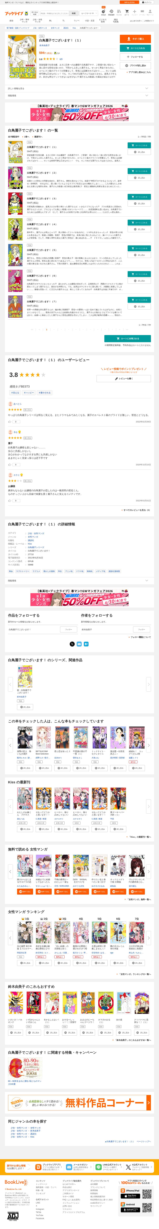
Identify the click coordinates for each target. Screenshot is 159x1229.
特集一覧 (39, 1190)
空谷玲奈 (95, 953)
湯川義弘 (132, 886)
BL (50, 20)
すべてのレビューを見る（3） (137, 510)
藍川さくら (77, 953)
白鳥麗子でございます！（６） (42, 276)
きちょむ (58, 953)
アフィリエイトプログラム (74, 1212)
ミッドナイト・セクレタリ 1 (99, 752)
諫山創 (30, 758)
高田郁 (122, 758)
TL (63, 21)
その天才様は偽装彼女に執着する (136, 948)
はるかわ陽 (105, 953)
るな (16, 432)
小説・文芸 (89, 21)
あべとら (18, 404)
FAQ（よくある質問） (72, 1200)
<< (32, 329)
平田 (112, 819)
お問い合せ (67, 1206)
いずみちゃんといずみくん (33, 1021)
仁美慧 (38, 819)
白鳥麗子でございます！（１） (42, 147)
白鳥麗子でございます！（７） (42, 301)
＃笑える (15, 393)
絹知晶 (113, 886)
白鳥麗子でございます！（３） (42, 198)
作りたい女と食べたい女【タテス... (99, 882)
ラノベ (77, 21)
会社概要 (94, 1184)
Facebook (40, 1218)
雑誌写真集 (116, 20)
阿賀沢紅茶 (21, 953)
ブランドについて (97, 1187)
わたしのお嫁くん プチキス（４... (24, 814)
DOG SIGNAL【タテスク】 (80, 880)
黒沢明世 (114, 758)
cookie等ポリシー (97, 1203)
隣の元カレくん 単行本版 (117, 947)
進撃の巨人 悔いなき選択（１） (24, 753)
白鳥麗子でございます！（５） (42, 250)
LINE (38, 1203)
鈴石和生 (39, 953)
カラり (17, 475)
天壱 (56, 886)
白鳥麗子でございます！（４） (42, 224)
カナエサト (59, 819)
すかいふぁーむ (42, 886)
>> (127, 329)
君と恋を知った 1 (62, 751)
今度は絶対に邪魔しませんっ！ (99, 947)
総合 (11, 21)
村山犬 (131, 953)
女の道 (119, 1020)
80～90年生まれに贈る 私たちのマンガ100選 (24, 1082)
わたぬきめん (22, 886)
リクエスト (67, 1209)
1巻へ (26, 137)
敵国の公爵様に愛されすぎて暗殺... (80, 948)
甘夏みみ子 (68, 953)
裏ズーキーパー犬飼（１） (117, 813)
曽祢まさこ (77, 758)
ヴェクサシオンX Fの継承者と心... (137, 880)
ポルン (32, 886)
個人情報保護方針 (97, 1196)
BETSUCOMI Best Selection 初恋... (43, 753)
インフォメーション (71, 1203)
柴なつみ (21, 819)
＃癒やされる (45, 393)
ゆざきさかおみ (98, 886)
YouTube (39, 1215)
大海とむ (95, 758)
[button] (25, 707)
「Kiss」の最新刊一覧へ (140, 837)
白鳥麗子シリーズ (36, 547)
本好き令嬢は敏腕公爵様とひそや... (43, 948)
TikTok (38, 1212)
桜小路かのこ (50, 758)
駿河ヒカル (21, 758)
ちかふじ (139, 953)
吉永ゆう (58, 758)
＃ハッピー (29, 393)
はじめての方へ (136, 21)
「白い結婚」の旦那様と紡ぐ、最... (61, 948)
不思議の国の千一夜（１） (80, 752)
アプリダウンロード (71, 1190)
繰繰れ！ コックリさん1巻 (136, 752)
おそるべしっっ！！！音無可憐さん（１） (69, 1022)
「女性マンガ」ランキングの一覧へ (135, 974)
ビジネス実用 (103, 20)
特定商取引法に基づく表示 (101, 1200)
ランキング (40, 1193)
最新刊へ (38, 137)
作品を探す (67, 1187)
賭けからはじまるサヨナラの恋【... (24, 882)
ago (111, 953)
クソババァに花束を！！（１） (141, 1021)
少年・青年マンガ (24, 20)
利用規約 (94, 1193)
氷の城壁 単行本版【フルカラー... (25, 947)
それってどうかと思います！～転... (43, 814)
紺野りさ (39, 758)
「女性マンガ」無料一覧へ (139, 899)
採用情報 (94, 1190)
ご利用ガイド (149, 21)
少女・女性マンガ (37, 20)
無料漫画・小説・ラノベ (46, 1187)
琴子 (85, 953)
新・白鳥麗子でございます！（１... (24, 692)
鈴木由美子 (45, 45)
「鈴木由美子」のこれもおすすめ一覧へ (133, 1040)
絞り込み (35, 13)
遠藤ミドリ (133, 758)
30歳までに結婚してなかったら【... (43, 882)
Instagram (40, 1209)
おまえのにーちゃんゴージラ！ (87, 1021)
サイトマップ (96, 1206)
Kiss (30, 544)
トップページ (41, 1184)
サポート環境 (68, 1196)
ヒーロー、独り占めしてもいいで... (61, 814)
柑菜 (44, 819)
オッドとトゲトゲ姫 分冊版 (117, 880)
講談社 (31, 540)
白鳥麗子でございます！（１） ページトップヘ (128, 1141)
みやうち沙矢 (78, 886)
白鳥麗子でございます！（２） (42, 173)
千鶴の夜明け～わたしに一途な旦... (61, 882)
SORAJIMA (64, 886)
